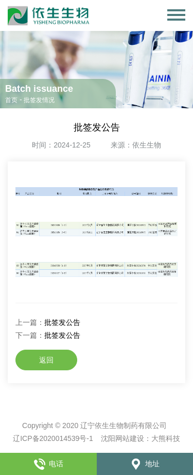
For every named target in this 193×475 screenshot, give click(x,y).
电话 (48, 464)
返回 (46, 360)
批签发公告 (62, 322)
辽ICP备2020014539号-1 (53, 438)
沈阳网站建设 (122, 438)
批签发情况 (39, 100)
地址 (145, 464)
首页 (11, 100)
